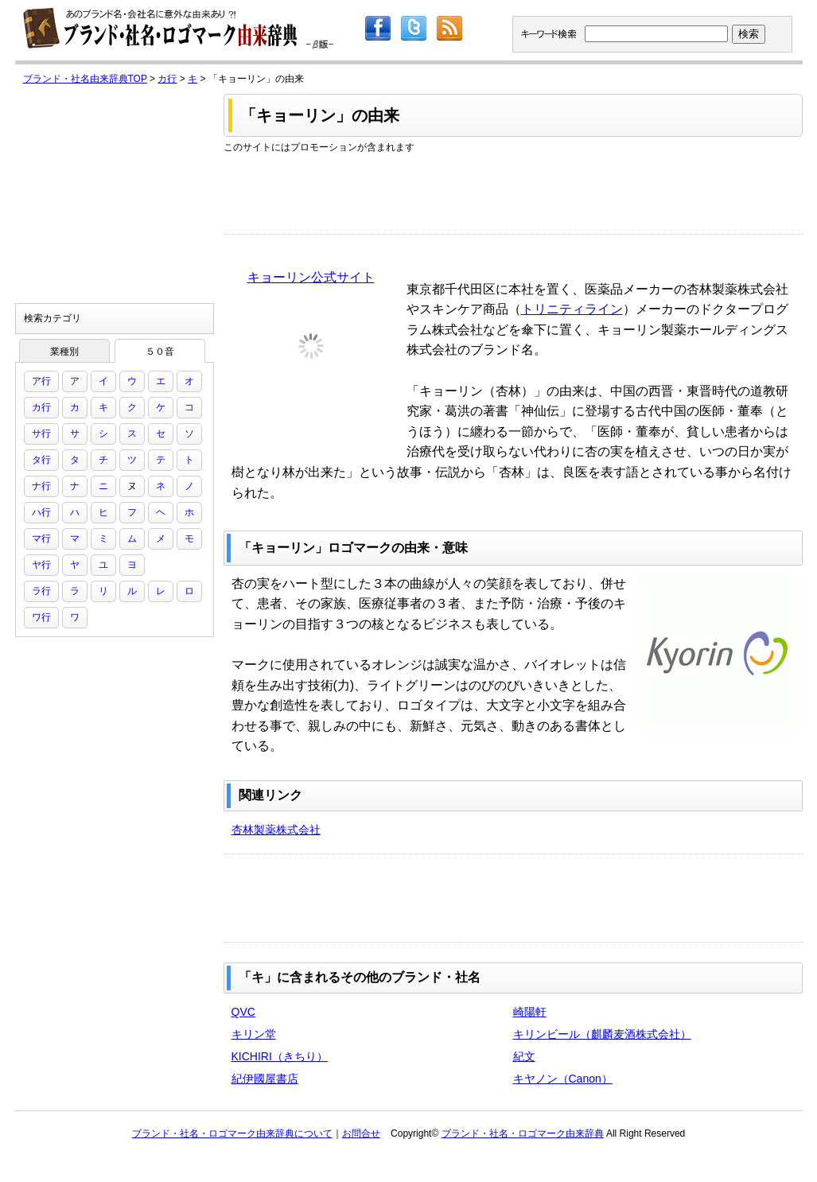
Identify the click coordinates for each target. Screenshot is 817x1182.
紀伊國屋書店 (264, 1078)
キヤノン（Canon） (563, 1078)
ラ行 (41, 591)
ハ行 (41, 512)
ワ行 (41, 617)
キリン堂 (253, 1034)
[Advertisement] (513, 190)
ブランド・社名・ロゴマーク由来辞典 (523, 1133)
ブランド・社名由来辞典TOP (85, 78)
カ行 (167, 78)
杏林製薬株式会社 (276, 829)
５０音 (160, 351)
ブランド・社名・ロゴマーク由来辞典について (232, 1133)
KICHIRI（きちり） (279, 1056)
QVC (243, 1011)
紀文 (524, 1056)
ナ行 (41, 486)
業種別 (64, 351)
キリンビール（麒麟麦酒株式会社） (602, 1034)
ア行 (41, 381)
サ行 (41, 433)
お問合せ (361, 1133)
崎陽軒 (530, 1011)
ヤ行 (41, 564)
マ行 (41, 538)
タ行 (41, 459)
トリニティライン (572, 309)
